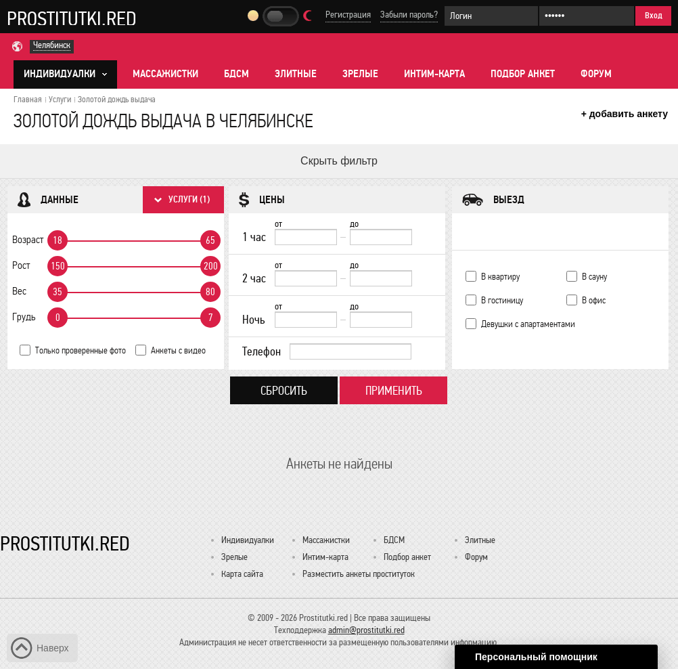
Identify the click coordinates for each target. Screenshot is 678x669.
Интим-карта (434, 74)
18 (57, 240)
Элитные (296, 74)
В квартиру (500, 276)
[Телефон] (350, 351)
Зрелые (360, 74)
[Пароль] (586, 16)
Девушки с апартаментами (528, 324)
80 (210, 292)
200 (211, 266)
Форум (596, 74)
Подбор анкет (523, 74)
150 (58, 266)
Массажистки (165, 74)
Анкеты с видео (178, 350)
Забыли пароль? (409, 14)
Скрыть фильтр (339, 161)
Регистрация (348, 14)
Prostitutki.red (72, 18)
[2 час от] (306, 278)
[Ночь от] (306, 319)
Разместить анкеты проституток (358, 574)
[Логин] (491, 16)
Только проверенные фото (80, 350)
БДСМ (236, 74)
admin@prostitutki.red (366, 630)
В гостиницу (502, 300)
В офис (594, 300)
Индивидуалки (247, 540)
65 (210, 240)
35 (57, 292)
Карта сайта (242, 574)
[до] (381, 237)
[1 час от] (306, 237)
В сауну (594, 276)
